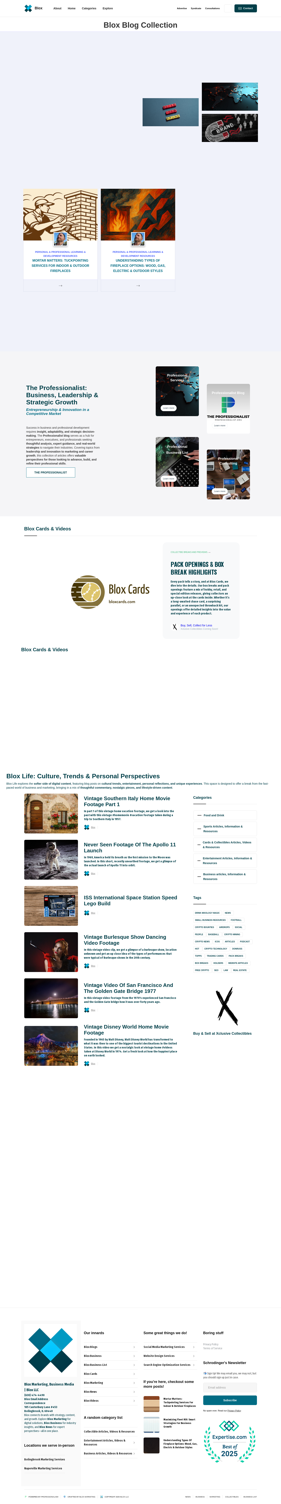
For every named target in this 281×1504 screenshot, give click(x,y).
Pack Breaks (236, 956)
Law (226, 970)
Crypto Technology (215, 949)
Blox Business (51, 1154)
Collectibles (231, 1497)
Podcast (245, 942)
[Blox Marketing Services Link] (111, 1383)
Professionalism (49, 1497)
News (228, 913)
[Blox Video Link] (111, 1400)
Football (236, 920)
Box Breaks (201, 963)
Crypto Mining (232, 934)
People (199, 934)
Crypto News (202, 942)
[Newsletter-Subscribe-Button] (230, 1400)
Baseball (213, 934)
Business (200, 1497)
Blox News (204, 285)
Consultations (212, 8)
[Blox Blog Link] (111, 1347)
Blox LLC (124, 1497)
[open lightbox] (184, 1102)
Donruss (237, 949)
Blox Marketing (87, 1497)
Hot (197, 949)
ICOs (217, 942)
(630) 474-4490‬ (34, 1395)
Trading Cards (215, 956)
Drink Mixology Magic (207, 913)
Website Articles (238, 963)
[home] (33, 8)
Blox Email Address (36, 1399)
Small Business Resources (210, 920)
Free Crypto (202, 970)
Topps (198, 956)
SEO (216, 970)
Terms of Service (212, 1348)
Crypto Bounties (204, 927)
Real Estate (240, 970)
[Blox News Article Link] (111, 1365)
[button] (72, 8)
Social (238, 927)
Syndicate (196, 8)
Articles (230, 942)
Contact (248, 8)
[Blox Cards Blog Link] (111, 1374)
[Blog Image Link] (59, 672)
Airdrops (224, 927)
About (57, 8)
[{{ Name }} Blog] (151, 1404)
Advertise (182, 8)
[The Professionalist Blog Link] (111, 1356)
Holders (218, 963)
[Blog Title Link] (61, 705)
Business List (250, 1497)
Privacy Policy (210, 1344)
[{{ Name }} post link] (180, 1402)
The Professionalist (50, 472)
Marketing (215, 1497)
